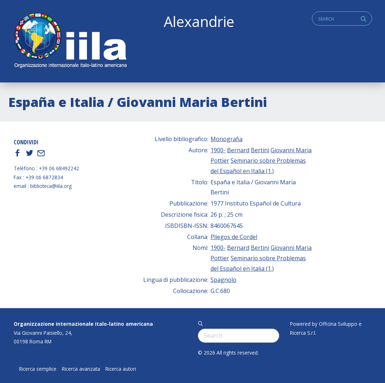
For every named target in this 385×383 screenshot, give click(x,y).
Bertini (260, 150)
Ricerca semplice (37, 368)
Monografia (226, 139)
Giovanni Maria (291, 150)
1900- (218, 150)
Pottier (219, 161)
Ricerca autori (120, 368)
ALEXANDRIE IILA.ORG (70, 41)
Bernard (238, 150)
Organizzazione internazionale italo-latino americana (83, 323)
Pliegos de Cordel (233, 237)
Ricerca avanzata (81, 368)
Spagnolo (223, 280)
